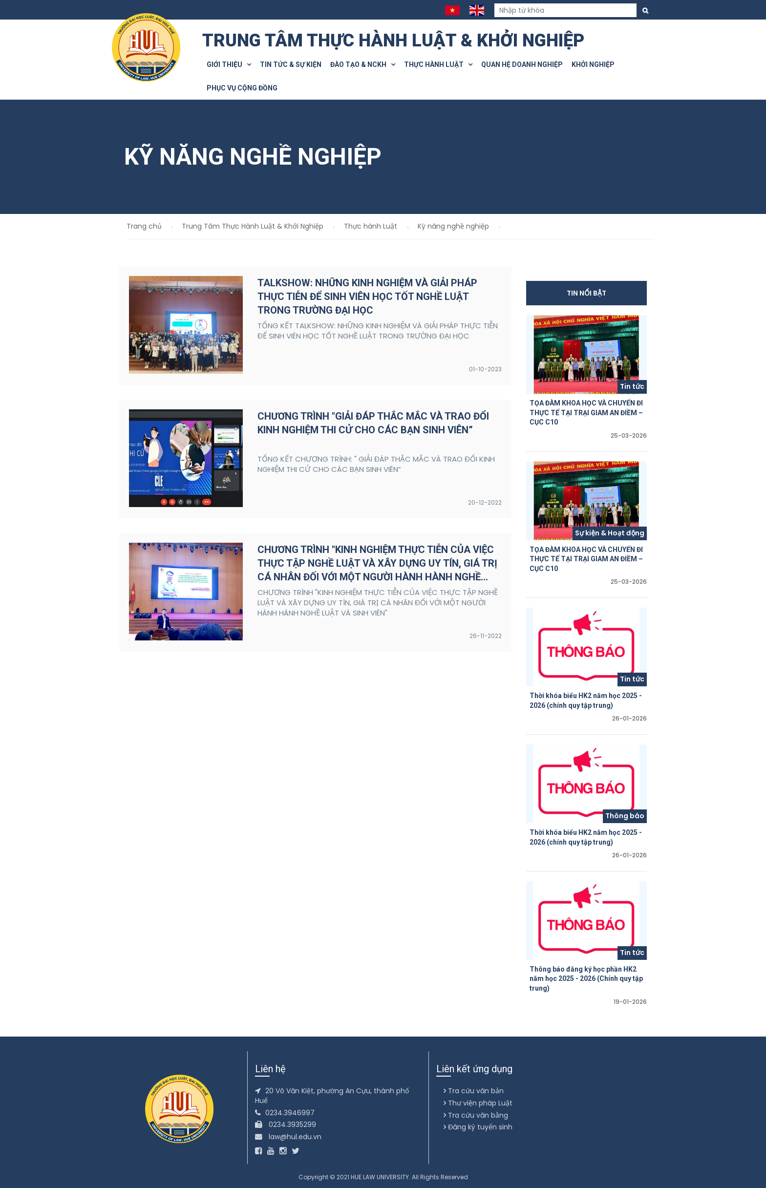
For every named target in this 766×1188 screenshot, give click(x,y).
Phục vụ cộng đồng (242, 88)
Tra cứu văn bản (474, 1091)
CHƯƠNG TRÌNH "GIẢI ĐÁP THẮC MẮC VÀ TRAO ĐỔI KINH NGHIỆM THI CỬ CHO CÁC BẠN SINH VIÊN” (373, 423)
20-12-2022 (485, 502)
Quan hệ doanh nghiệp (522, 64)
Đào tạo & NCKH (362, 64)
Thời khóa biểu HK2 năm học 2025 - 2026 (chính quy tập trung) (586, 700)
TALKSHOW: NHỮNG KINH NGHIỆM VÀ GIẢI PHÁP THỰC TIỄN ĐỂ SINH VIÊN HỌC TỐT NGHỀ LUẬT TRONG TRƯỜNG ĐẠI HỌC (367, 296)
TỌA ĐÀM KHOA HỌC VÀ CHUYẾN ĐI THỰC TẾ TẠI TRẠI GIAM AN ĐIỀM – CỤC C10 (586, 412)
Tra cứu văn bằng (476, 1115)
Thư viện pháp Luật (478, 1103)
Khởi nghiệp (593, 64)
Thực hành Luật (438, 64)
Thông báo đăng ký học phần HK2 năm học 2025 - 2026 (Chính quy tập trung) (586, 978)
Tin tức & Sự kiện (290, 64)
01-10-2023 (485, 369)
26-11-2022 (485, 636)
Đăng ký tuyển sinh (478, 1127)
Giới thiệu (229, 64)
